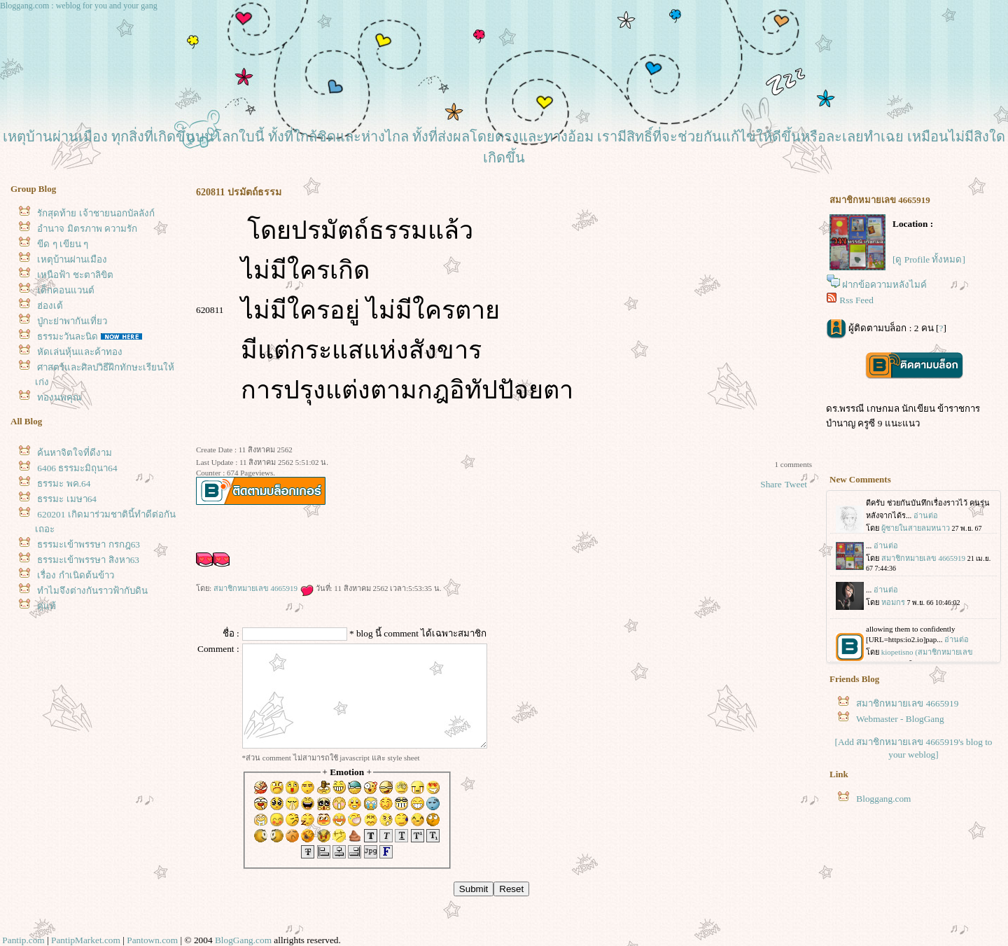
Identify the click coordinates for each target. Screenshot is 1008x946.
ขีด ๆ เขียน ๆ (62, 244)
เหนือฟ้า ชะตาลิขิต (75, 275)
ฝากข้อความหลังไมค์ (884, 284)
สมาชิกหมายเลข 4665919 (264, 588)
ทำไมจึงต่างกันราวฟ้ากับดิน (92, 590)
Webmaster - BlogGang (900, 719)
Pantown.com (152, 940)
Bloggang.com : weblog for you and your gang (79, 6)
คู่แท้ (46, 606)
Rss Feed (856, 300)
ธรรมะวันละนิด (67, 336)
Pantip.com (23, 940)
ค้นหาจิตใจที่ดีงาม (74, 452)
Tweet (796, 484)
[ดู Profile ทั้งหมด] (928, 259)
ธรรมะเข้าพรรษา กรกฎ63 (88, 544)
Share (770, 484)
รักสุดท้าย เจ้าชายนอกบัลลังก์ (95, 213)
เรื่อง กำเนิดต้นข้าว (75, 575)
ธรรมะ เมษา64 (67, 499)
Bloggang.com (883, 798)
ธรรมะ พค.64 (63, 483)
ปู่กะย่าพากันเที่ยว (72, 321)
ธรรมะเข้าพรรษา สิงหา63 (88, 560)
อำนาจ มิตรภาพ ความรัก (87, 228)
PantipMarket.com (85, 940)
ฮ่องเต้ (50, 305)
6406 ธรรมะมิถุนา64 (77, 468)
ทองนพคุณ (59, 397)
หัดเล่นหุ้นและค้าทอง (79, 352)
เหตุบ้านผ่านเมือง (72, 259)
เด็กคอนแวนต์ (65, 290)
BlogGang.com (243, 940)
